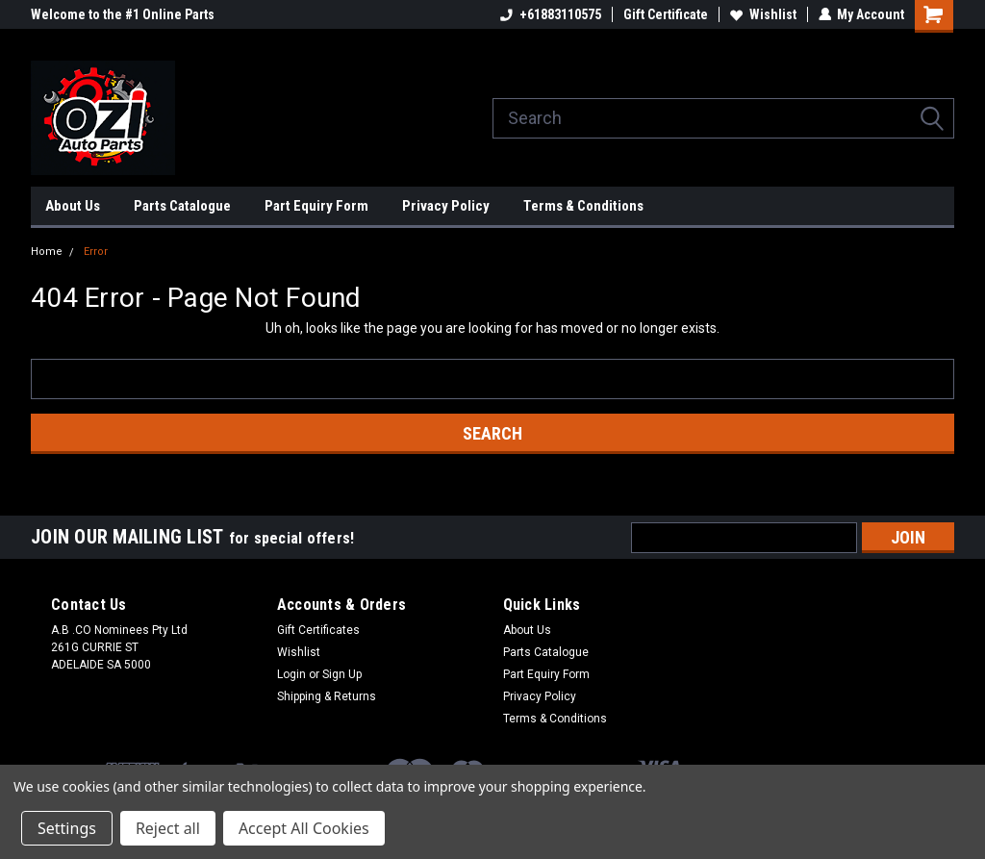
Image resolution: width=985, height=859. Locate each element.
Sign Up (342, 674)
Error (96, 251)
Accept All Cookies (304, 828)
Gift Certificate (664, 14)
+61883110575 (549, 14)
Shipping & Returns (326, 696)
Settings (67, 828)
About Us (72, 206)
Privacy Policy (446, 206)
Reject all (168, 828)
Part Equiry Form (316, 206)
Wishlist (762, 14)
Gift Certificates (318, 630)
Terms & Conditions (583, 206)
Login (291, 674)
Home (47, 251)
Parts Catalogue (182, 206)
